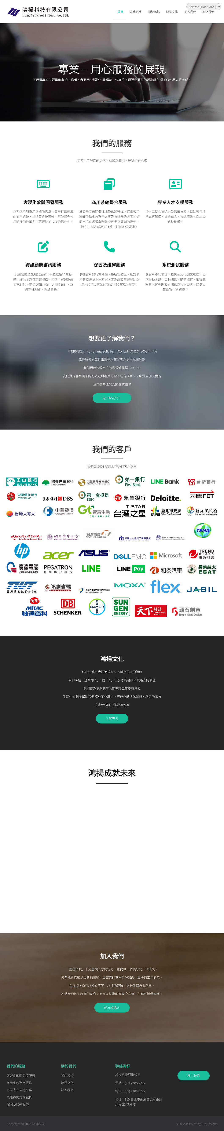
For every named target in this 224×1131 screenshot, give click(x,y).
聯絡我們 (208, 12)
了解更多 (112, 718)
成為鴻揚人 (112, 1007)
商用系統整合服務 (109, 202)
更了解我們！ (111, 398)
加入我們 (190, 12)
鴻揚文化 (172, 12)
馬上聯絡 (193, 1075)
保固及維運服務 (109, 265)
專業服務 (136, 12)
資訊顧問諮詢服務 (43, 265)
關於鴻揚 (154, 12)
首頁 (120, 12)
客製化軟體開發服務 (43, 202)
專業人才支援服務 (175, 202)
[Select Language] (203, 6)
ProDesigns (209, 1123)
